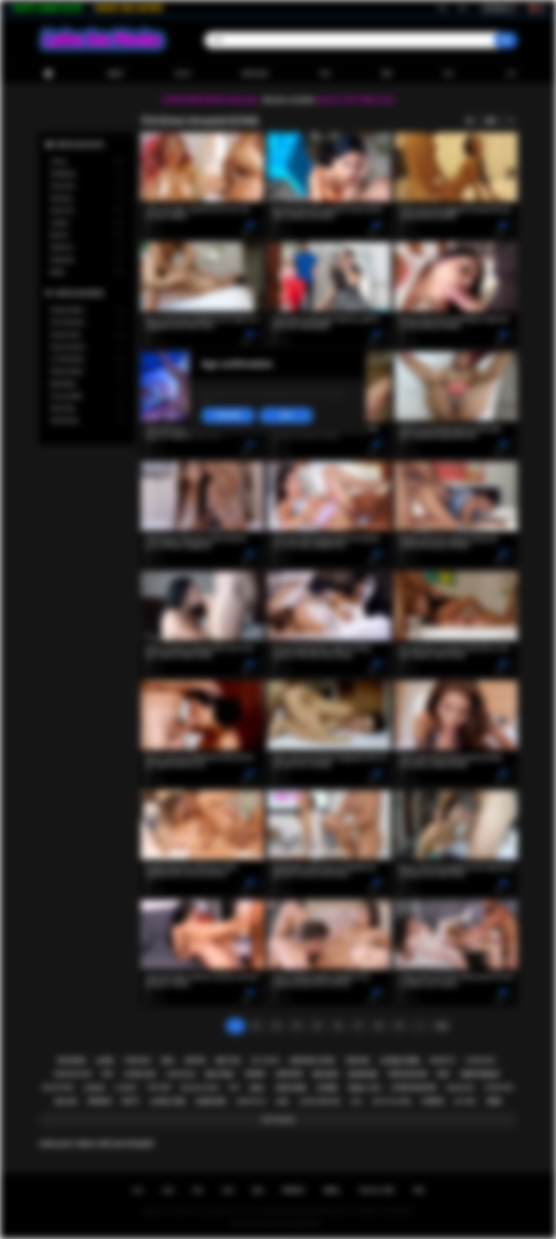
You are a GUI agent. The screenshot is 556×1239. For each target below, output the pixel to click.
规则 (258, 1190)
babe (282, 1101)
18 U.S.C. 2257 (377, 1190)
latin (104, 1060)
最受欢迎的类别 (80, 144)
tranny (254, 1074)
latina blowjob (413, 1087)
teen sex (357, 1060)
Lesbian (87, 223)
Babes (87, 272)
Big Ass (87, 235)
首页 (48, 73)
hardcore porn (73, 1074)
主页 (137, 1190)
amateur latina (312, 1060)
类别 (325, 73)
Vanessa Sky (87, 334)
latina (327, 1087)
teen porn (290, 1087)
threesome (137, 1060)
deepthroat (480, 1074)
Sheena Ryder (87, 371)
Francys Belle (87, 396)
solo (356, 1101)
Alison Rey (87, 408)
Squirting (87, 198)
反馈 (227, 1190)
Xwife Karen (87, 420)
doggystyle (250, 1101)
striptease (180, 1074)
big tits (228, 1060)
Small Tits (87, 210)
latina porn (399, 1060)
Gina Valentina (87, 322)
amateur (289, 1074)
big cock (220, 1074)
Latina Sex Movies (273, 1224)
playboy (126, 1088)
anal (256, 1087)
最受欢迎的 (255, 73)
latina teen (167, 1101)
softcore (159, 1087)
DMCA (331, 1190)
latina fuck (498, 1087)
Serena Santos (87, 347)
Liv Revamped (87, 359)
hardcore (211, 1101)
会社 (448, 73)
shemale (99, 1101)
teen (493, 1101)
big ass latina (200, 1088)
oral (168, 1060)
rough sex (460, 1088)
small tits (364, 1087)
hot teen (464, 1101)
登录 (462, 8)
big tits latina (392, 1101)
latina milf (481, 1060)
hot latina (265, 1060)
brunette (442, 1060)
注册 (441, 8)
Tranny (87, 161)
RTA (419, 1190)
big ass (66, 1101)
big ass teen (58, 1087)
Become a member (289, 100)
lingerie (94, 1088)
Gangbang (87, 173)
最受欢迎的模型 (80, 293)
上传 (510, 73)
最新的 (115, 73)
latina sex (140, 1074)
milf (444, 1074)
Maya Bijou (87, 384)
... (419, 1026)
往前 (441, 1026)
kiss (234, 1087)
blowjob (363, 1074)
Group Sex (87, 186)
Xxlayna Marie (87, 310)
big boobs (72, 1060)
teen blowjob (407, 1074)
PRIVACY (294, 1190)
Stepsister (87, 260)
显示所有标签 (278, 1120)
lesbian (433, 1101)
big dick (326, 1074)
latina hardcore (319, 1101)
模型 (386, 73)
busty (130, 1101)
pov (107, 1074)
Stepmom (87, 247)
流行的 (183, 73)
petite (195, 1060)
